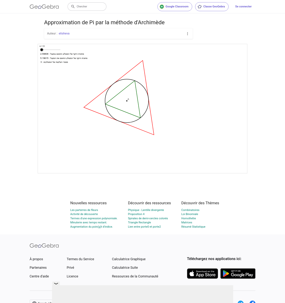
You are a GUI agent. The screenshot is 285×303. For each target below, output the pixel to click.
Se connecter (243, 6)
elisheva (64, 33)
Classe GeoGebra (211, 6)
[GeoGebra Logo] (44, 6)
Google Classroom (174, 6)
